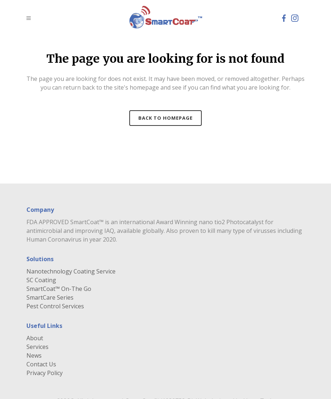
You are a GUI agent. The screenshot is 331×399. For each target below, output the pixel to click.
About (34, 338)
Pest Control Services (55, 306)
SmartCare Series (50, 297)
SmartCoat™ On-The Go (58, 289)
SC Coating (41, 280)
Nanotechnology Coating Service (71, 271)
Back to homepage (165, 118)
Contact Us (41, 364)
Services (37, 347)
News (34, 355)
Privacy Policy (44, 373)
